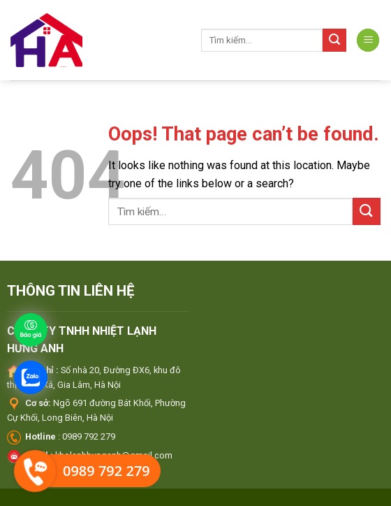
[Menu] (368, 40)
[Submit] (334, 40)
